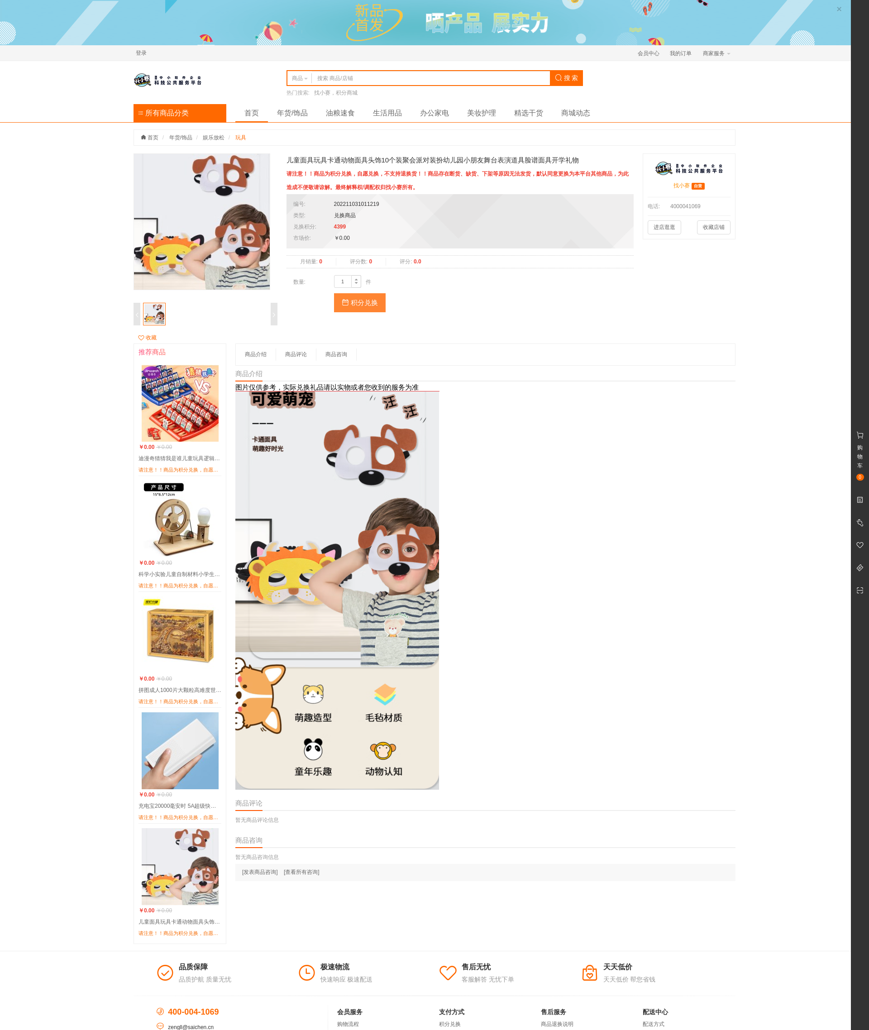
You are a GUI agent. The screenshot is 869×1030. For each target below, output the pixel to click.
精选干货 (528, 113)
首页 (251, 113)
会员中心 (648, 53)
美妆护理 (481, 113)
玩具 (240, 137)
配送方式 (653, 1024)
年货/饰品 (292, 113)
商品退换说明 (557, 1024)
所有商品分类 (163, 113)
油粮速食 (340, 113)
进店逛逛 (664, 227)
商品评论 (296, 354)
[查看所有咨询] (302, 872)
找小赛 (681, 185)
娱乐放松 (213, 137)
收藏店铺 (714, 227)
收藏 (147, 337)
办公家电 (434, 113)
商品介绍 (256, 354)
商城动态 (575, 113)
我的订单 (681, 53)
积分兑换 (360, 302)
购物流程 (348, 1024)
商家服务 (717, 53)
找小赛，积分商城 (336, 93)
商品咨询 (336, 354)
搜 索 (566, 77)
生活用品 (387, 113)
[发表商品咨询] (260, 872)
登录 (141, 53)
